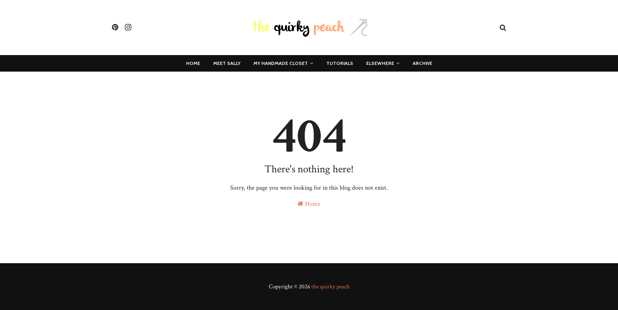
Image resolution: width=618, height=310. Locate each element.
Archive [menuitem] (422, 63)
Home (309, 204)
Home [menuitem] (193, 63)
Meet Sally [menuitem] (226, 63)
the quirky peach (330, 286)
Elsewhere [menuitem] (380, 63)
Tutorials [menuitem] (339, 63)
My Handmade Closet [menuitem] (280, 63)
